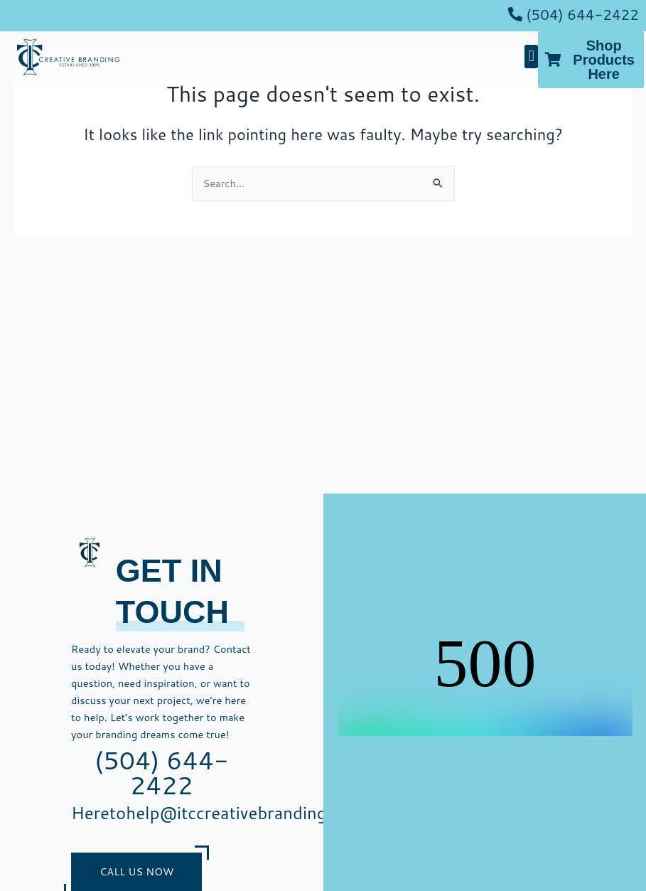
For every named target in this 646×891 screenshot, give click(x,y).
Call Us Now (136, 871)
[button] (531, 56)
